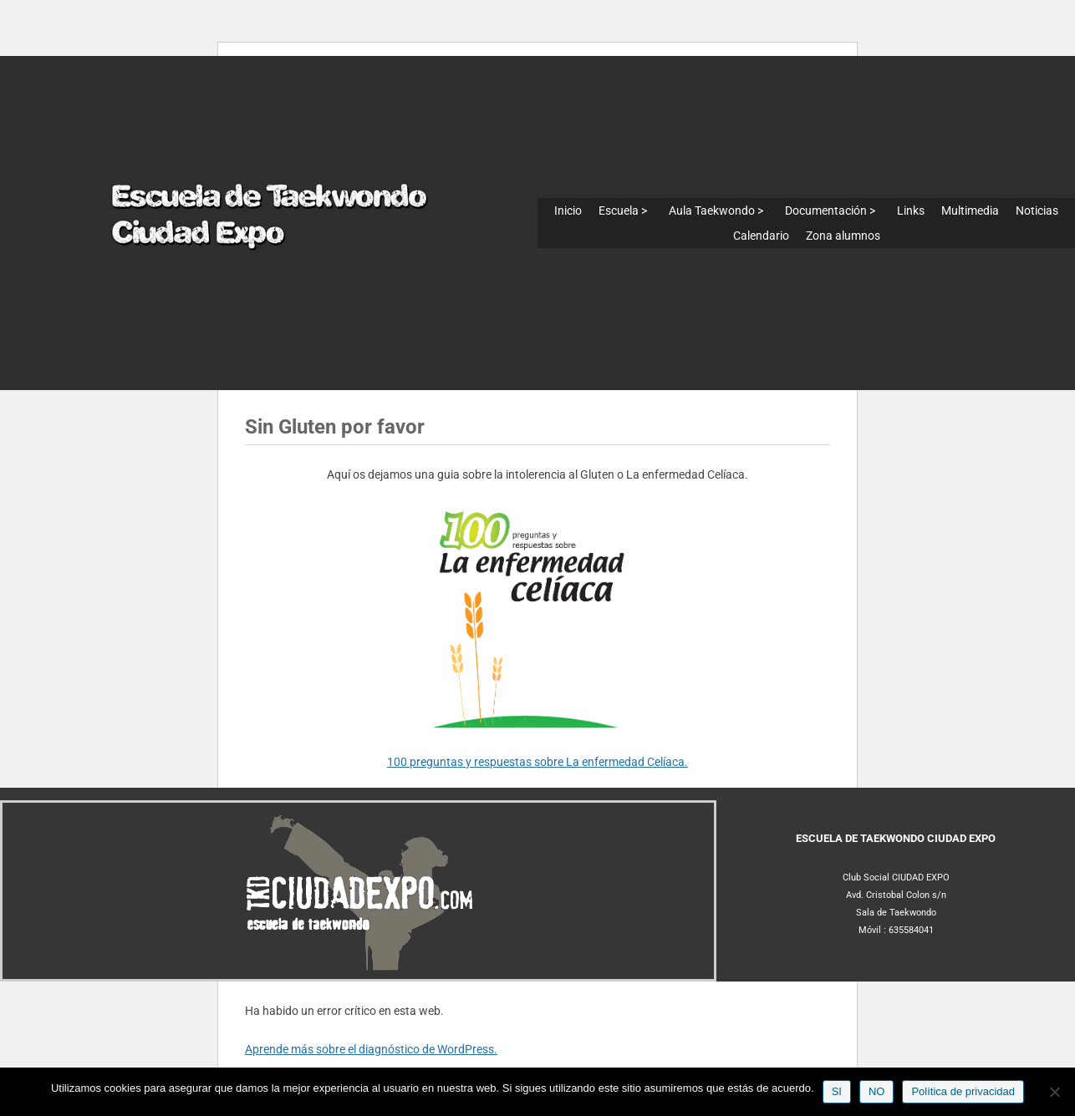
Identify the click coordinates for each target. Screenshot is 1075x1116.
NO (877, 1091)
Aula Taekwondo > (716, 210)
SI (837, 1091)
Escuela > (623, 210)
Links (911, 210)
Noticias (1037, 210)
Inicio (568, 210)
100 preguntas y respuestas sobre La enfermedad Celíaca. (537, 762)
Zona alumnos (843, 235)
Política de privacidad (963, 1091)
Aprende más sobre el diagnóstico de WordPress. (371, 1049)
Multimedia (970, 210)
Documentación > (830, 210)
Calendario (761, 235)
